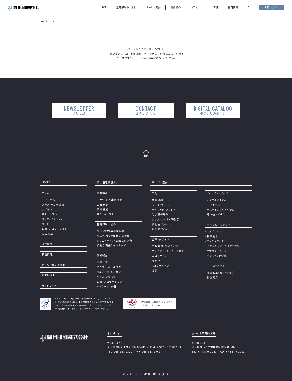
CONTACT (146, 110)
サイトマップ (49, 285)
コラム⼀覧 (48, 199)
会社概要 (102, 204)
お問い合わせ (272, 7)
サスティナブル (105, 214)
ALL (250, 7)
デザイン (47, 209)
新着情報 (47, 254)
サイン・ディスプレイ (164, 209)
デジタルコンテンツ (218, 224)
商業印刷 (157, 199)
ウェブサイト (214, 231)
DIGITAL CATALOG (211, 110)
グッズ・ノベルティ (52, 219)
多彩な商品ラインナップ (111, 245)
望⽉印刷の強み (106, 224)
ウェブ (45, 224)
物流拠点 (212, 277)
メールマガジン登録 (54, 264)
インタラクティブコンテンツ (223, 245)
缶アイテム (213, 204)
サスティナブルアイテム (220, 209)
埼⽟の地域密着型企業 (111, 230)
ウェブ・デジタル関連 (109, 271)
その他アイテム (216, 214)
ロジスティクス (216, 265)
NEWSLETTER (80, 110)
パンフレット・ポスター (110, 267)
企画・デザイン (160, 239)
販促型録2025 (161, 229)
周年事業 (47, 233)
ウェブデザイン (160, 265)
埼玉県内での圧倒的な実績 (113, 235)
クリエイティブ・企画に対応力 (114, 240)
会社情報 (213, 7)
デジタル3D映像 (216, 255)
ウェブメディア (215, 241)
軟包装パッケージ (162, 224)
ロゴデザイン (159, 255)
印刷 (155, 193)
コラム (194, 7)
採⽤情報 (47, 243)
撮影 (155, 270)
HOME (46, 182)
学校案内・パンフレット (165, 245)
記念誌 (156, 260)
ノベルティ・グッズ (217, 193)
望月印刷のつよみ (126, 7)
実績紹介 (176, 7)
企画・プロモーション (54, 228)
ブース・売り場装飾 (53, 204)
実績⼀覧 (102, 262)
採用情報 (233, 7)
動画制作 (212, 236)
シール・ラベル (160, 204)
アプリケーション (217, 251)
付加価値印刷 (160, 214)
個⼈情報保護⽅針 (108, 182)
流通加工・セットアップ (220, 272)
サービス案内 (153, 7)
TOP (104, 7)
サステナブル (49, 214)
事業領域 (102, 209)
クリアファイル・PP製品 (165, 219)
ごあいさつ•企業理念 (109, 199)
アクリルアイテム (217, 199)
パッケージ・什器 (107, 286)
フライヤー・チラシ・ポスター (169, 251)
